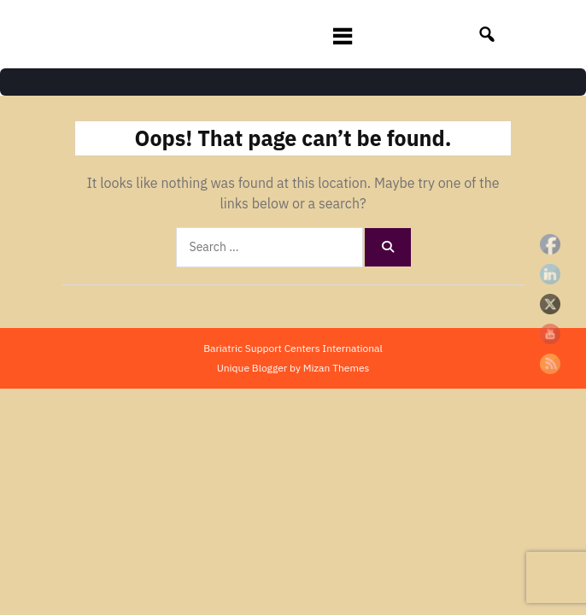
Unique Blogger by (293, 367)
